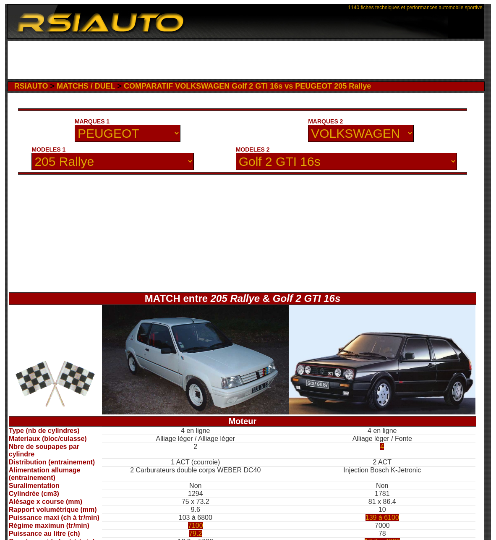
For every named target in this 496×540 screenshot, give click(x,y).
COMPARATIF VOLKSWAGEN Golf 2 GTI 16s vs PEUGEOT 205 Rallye (247, 86)
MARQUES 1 (92, 121)
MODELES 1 (48, 149)
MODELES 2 (253, 149)
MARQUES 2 (325, 121)
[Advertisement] (246, 60)
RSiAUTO (31, 86)
